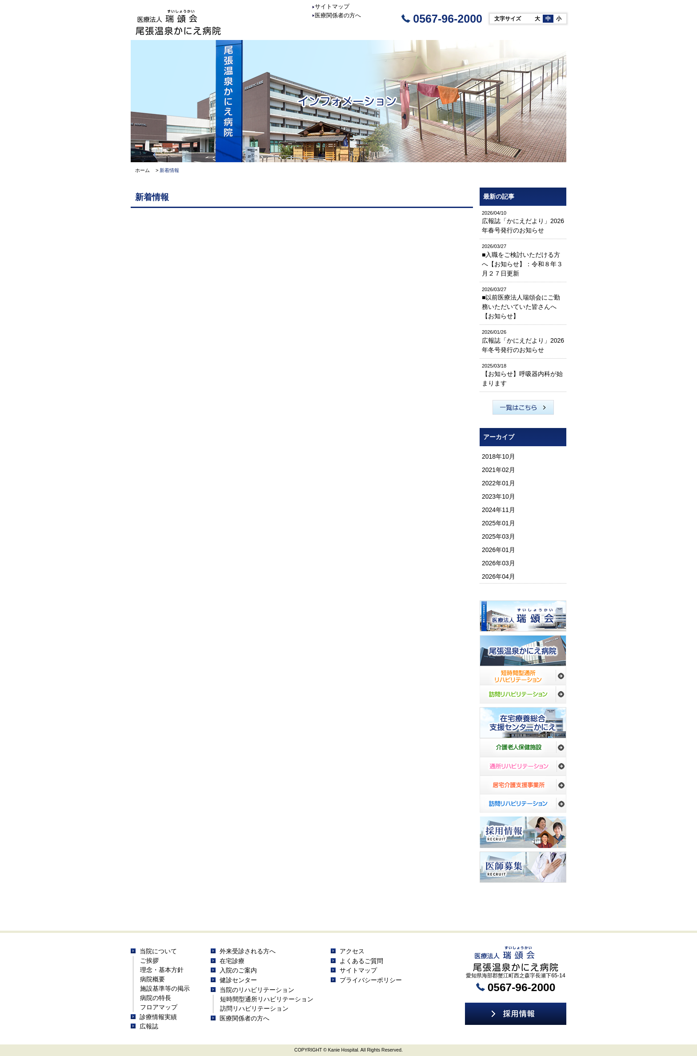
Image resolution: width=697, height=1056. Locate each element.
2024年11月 (498, 509)
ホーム (142, 170)
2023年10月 (498, 496)
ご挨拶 (149, 960)
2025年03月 (498, 536)
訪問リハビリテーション (254, 1008)
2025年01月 (498, 523)
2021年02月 (498, 469)
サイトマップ (330, 6)
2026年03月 (498, 563)
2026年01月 (498, 549)
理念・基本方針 (162, 969)
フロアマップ (158, 1007)
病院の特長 (155, 997)
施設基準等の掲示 (165, 988)
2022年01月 (498, 483)
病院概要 (152, 979)
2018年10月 (498, 456)
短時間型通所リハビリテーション (266, 999)
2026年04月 (498, 576)
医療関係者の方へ (336, 15)
